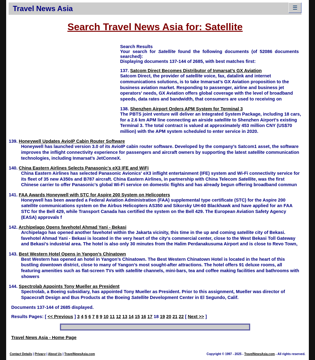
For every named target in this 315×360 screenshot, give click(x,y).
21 (175, 316)
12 (118, 316)
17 (149, 316)
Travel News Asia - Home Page (43, 337)
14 (131, 316)
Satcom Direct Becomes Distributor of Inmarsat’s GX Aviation (196, 70)
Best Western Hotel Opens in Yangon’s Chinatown (72, 254)
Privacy (40, 354)
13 (124, 316)
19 (162, 316)
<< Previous (60, 316)
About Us (55, 354)
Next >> (196, 316)
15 (137, 316)
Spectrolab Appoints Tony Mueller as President (69, 286)
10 (105, 316)
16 (143, 316)
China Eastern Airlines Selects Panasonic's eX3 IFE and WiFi (84, 168)
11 (112, 316)
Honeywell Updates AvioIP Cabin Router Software (72, 141)
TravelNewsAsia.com (79, 354)
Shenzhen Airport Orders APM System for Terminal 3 (186, 108)
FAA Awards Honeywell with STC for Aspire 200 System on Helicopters (94, 194)
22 (181, 316)
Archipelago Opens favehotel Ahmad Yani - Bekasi (72, 227)
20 (168, 316)
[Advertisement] (64, 86)
